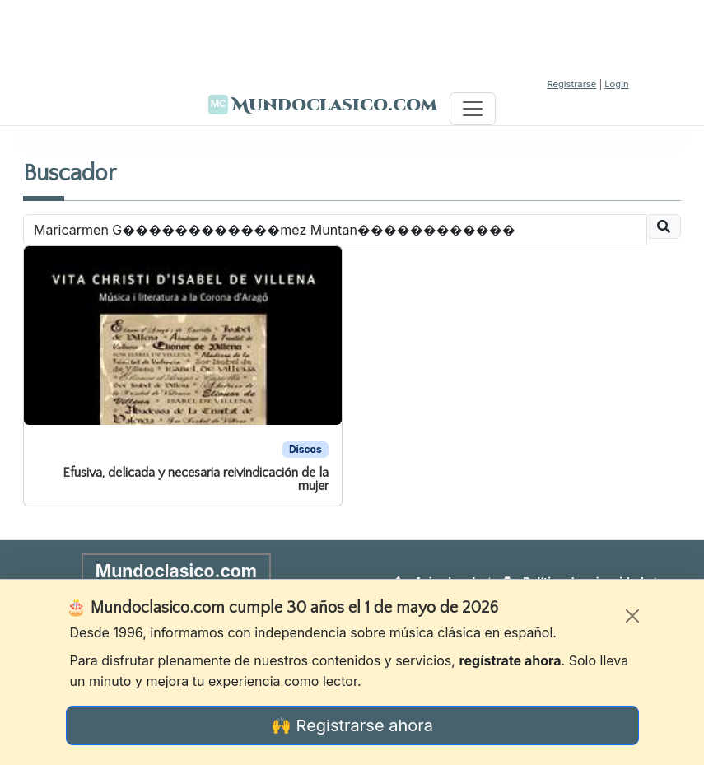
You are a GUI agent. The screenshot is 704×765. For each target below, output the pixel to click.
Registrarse (571, 84)
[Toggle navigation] (473, 108)
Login (616, 84)
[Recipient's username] (335, 229)
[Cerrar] (632, 616)
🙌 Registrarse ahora (352, 725)
